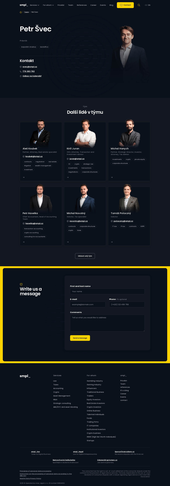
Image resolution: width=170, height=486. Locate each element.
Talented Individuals (95, 414)
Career (123, 394)
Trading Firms (93, 422)
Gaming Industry (94, 384)
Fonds (89, 418)
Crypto (56, 392)
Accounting (58, 388)
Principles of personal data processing (35, 471)
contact (123, 400)
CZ (146, 5)
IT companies (93, 425)
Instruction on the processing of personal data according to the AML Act (46, 475)
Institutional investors (96, 429)
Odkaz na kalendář (32, 76)
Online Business (93, 411)
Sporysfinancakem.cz (124, 451)
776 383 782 (29, 71)
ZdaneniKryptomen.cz (107, 460)
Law (54, 381)
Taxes (55, 384)
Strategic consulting (62, 403)
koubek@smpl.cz (34, 156)
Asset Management (61, 396)
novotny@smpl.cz (79, 221)
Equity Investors (93, 399)
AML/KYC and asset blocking (65, 407)
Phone (112, 299)
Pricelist (123, 381)
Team (26, 12)
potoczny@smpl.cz (123, 221)
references (125, 387)
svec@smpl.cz (30, 66)
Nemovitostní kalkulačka (64, 460)
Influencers (92, 388)
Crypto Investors (94, 407)
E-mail (73, 299)
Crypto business (94, 433)
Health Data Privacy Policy (30, 478)
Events (123, 397)
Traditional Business (95, 392)
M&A (55, 399)
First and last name (80, 286)
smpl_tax (35, 451)
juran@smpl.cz (77, 158)
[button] (34, 5)
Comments (76, 312)
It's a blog (124, 390)
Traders (90, 396)
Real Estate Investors (96, 403)
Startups (90, 440)
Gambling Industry (95, 381)
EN (149, 5)
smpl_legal (78, 451)
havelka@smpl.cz (34, 223)
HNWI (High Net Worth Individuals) (101, 437)
